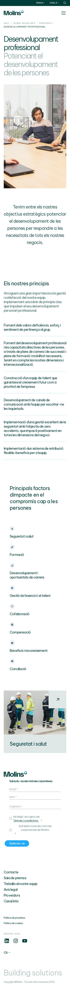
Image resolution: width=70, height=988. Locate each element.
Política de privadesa (14, 917)
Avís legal (10, 889)
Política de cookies (13, 923)
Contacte (11, 872)
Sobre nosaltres (24, 23)
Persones (45, 23)
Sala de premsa (15, 878)
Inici (6, 23)
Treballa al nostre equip (20, 884)
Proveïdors (12, 895)
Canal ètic (11, 901)
